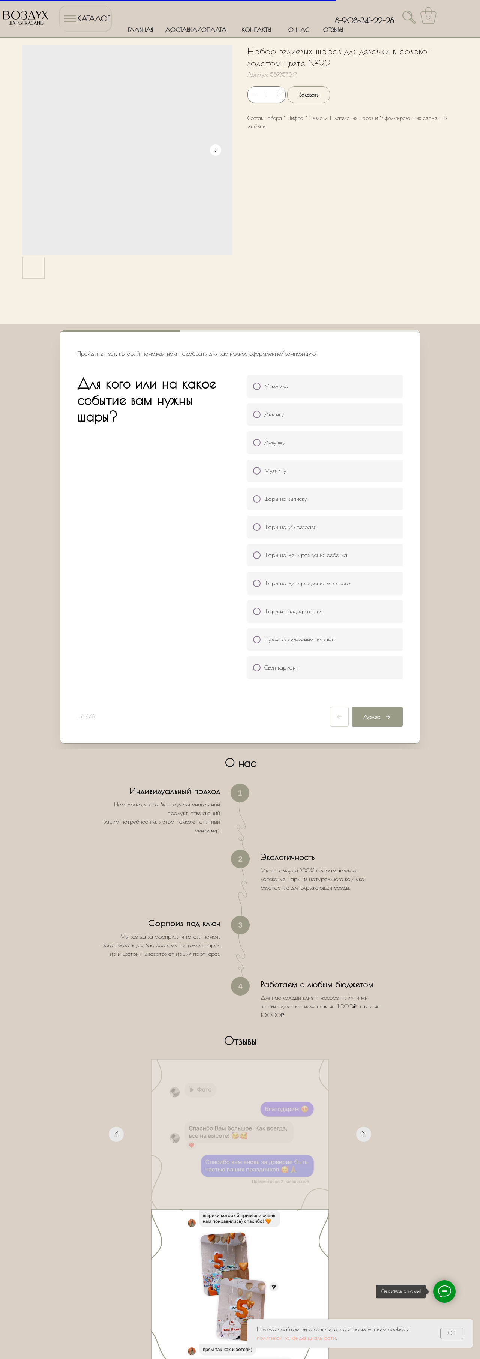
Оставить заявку (240, 1249)
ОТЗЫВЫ (333, 29)
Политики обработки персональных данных (215, 1227)
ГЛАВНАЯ (140, 29)
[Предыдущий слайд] (116, 983)
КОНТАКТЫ (256, 29)
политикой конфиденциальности (296, 1338)
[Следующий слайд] (363, 983)
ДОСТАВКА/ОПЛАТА (195, 29)
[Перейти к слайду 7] (260, 1069)
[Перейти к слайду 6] (253, 1069)
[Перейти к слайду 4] (240, 1069)
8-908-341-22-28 (364, 20)
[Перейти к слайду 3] (233, 1069)
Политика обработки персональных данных (55, 1326)
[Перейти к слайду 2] (226, 1069)
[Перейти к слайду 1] (219, 1069)
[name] (240, 1155)
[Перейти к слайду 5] (246, 1069)
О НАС (298, 29)
